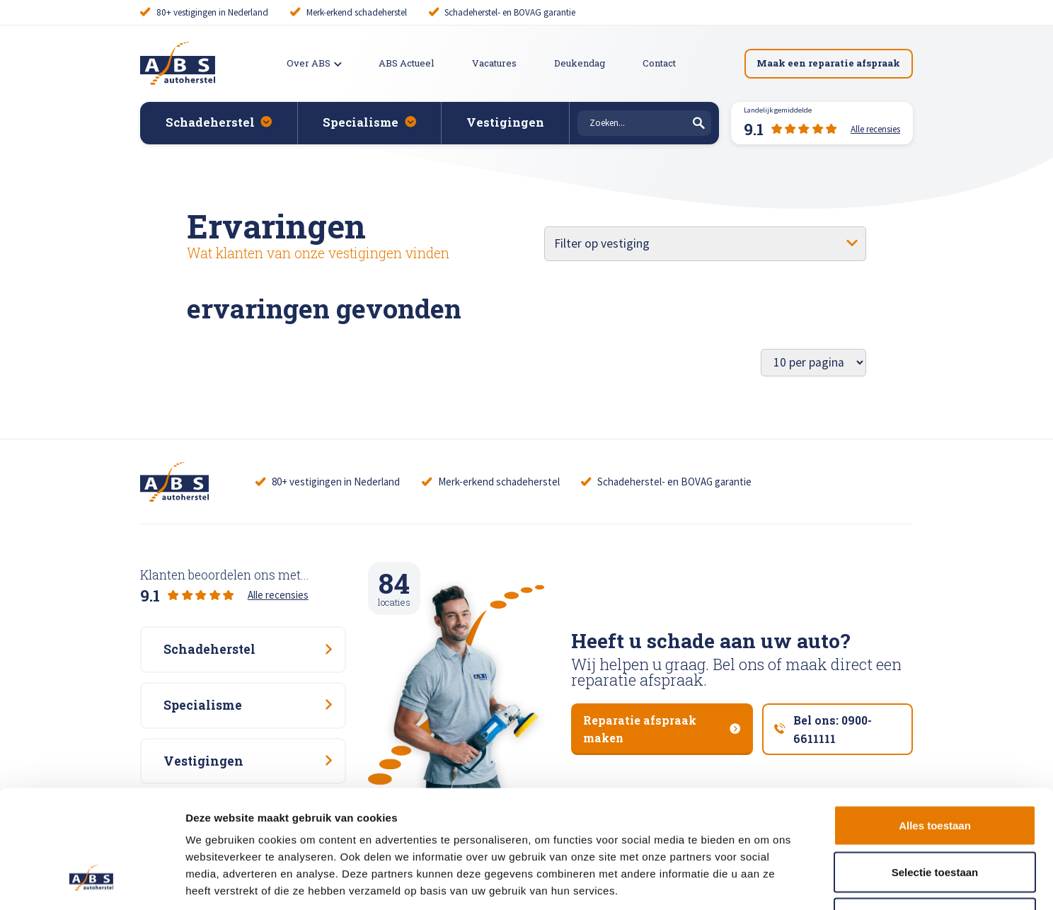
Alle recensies (278, 594)
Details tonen (764, 882)
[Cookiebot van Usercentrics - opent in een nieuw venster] (92, 882)
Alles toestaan (935, 724)
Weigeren (934, 817)
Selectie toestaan (935, 771)
